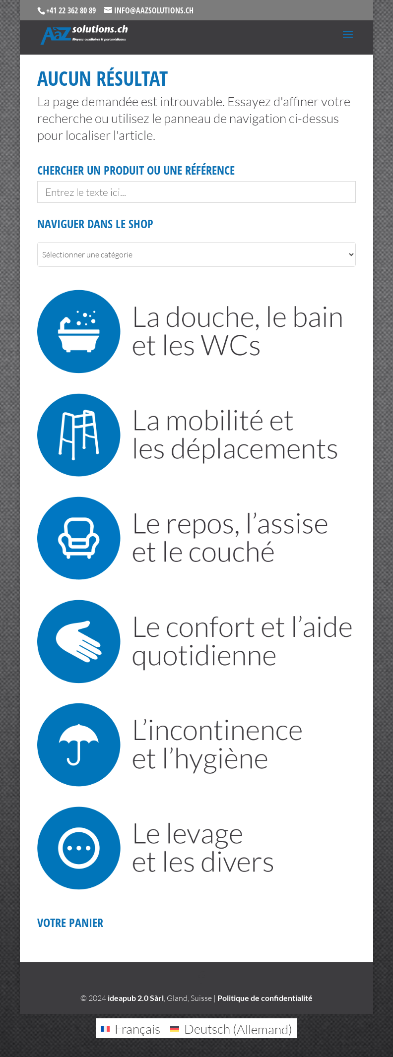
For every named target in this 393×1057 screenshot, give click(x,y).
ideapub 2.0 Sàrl (136, 997)
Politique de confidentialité (265, 997)
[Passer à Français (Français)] (130, 1028)
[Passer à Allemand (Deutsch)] (231, 1028)
